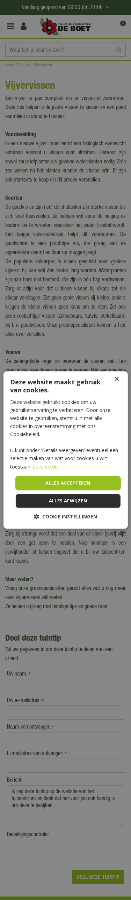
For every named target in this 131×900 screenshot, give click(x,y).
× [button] (116, 379)
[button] (65, 517)
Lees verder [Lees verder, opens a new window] (46, 466)
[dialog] (65, 450)
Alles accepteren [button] (67, 483)
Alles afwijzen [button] (68, 501)
